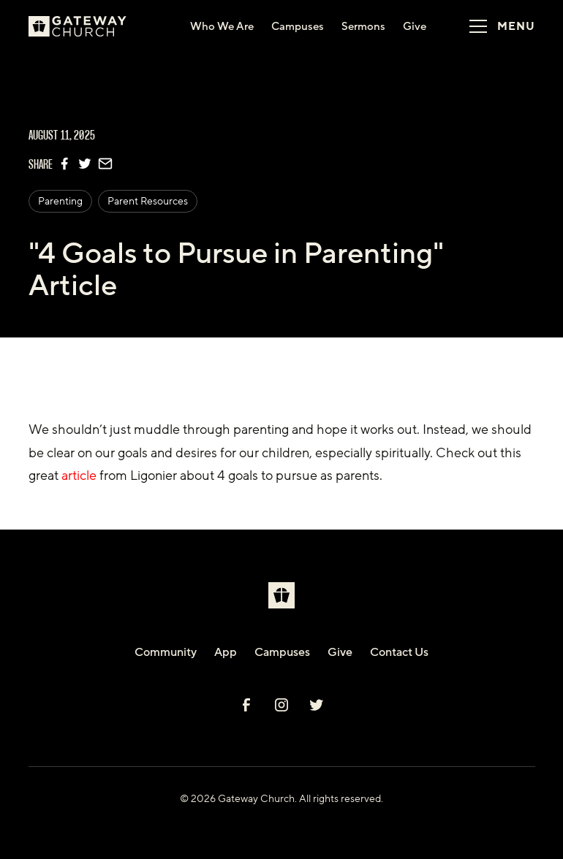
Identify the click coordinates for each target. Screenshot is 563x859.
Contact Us (399, 652)
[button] (497, 26)
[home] (90, 26)
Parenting (60, 201)
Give (340, 652)
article (79, 475)
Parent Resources (147, 201)
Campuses (282, 652)
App (225, 652)
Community (166, 652)
